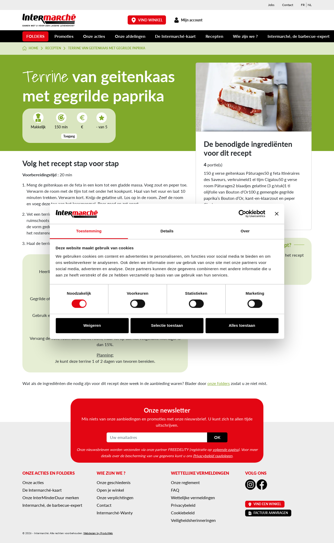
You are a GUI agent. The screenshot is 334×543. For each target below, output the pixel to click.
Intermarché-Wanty (115, 513)
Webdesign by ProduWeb (98, 533)
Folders (35, 36)
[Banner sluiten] (277, 214)
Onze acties (94, 36)
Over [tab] (245, 231)
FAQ (175, 490)
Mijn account (188, 20)
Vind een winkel (265, 504)
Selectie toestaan (167, 325)
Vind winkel (147, 20)
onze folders (218, 383)
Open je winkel (110, 490)
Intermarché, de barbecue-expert (299, 36)
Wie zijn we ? (245, 36)
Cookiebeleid (183, 513)
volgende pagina (225, 449)
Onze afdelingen (130, 36)
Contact (287, 5)
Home (30, 48)
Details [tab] (167, 231)
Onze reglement (185, 482)
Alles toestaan (242, 325)
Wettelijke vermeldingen (193, 497)
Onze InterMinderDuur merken (50, 497)
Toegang (69, 136)
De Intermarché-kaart (175, 36)
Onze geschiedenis (114, 482)
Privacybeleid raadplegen (212, 455)
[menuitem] (303, 5)
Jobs (271, 5)
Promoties (63, 36)
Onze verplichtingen (115, 497)
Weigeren (92, 325)
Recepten (214, 36)
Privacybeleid (183, 505)
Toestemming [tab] (89, 231)
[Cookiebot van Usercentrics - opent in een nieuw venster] (242, 214)
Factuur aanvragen (268, 513)
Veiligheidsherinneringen (193, 520)
